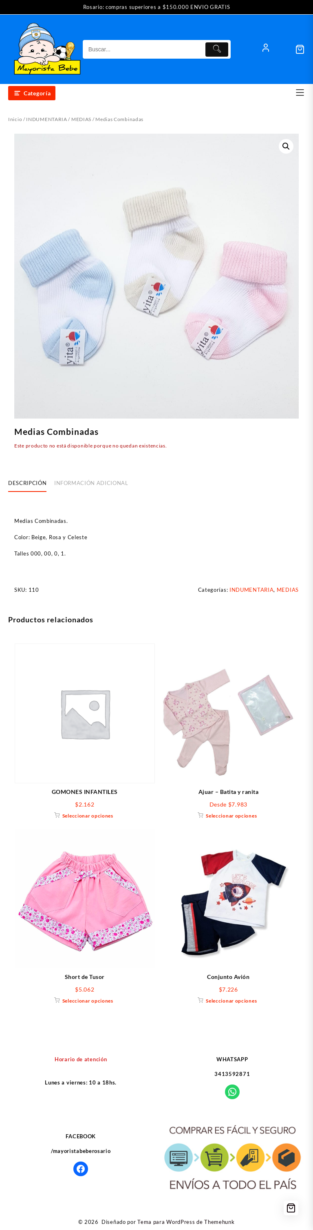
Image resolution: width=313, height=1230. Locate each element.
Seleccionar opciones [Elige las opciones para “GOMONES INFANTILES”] (87, 816)
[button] (286, 146)
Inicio (15, 119)
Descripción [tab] (27, 483)
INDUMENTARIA (46, 119)
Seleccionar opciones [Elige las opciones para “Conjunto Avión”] (231, 1001)
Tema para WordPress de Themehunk (185, 1222)
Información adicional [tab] (91, 483)
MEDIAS (81, 119)
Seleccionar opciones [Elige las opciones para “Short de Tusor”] (87, 1001)
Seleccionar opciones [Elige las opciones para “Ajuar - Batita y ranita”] (231, 816)
